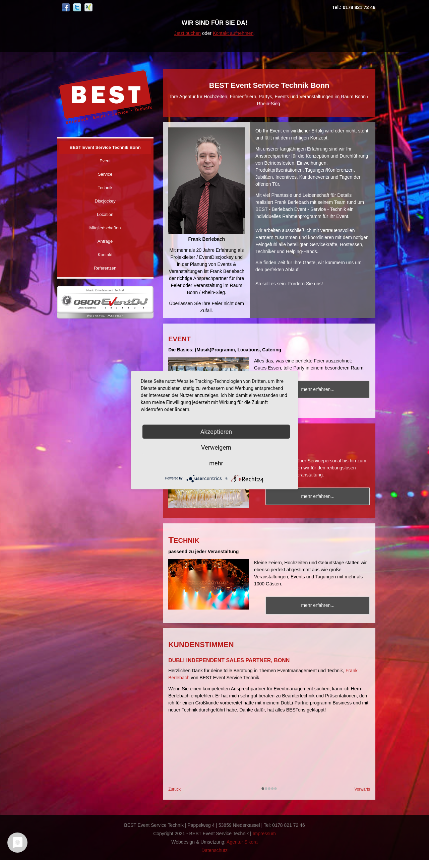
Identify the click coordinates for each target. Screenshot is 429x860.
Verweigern (216, 447)
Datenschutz (214, 850)
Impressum (264, 833)
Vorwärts (362, 789)
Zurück (174, 789)
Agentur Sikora (242, 841)
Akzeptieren (216, 431)
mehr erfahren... (319, 389)
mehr (216, 462)
